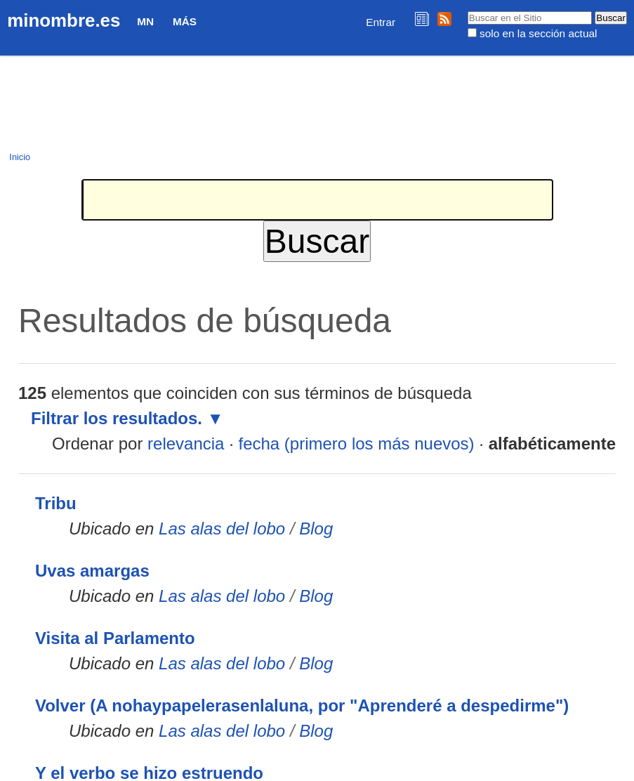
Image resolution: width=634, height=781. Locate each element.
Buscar (466, 10)
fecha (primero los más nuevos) (356, 443)
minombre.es (63, 20)
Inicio (19, 157)
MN (145, 21)
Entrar (380, 22)
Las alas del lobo (222, 528)
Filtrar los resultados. (116, 418)
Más (185, 21)
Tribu (56, 503)
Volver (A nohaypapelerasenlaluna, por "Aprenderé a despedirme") (302, 705)
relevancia (185, 443)
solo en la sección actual (538, 33)
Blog (316, 528)
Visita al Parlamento (115, 638)
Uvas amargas (92, 570)
